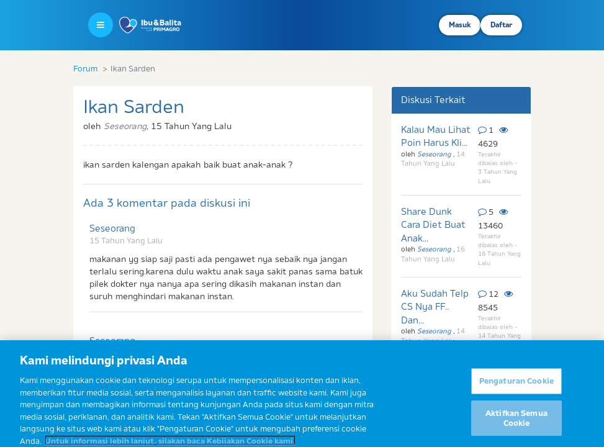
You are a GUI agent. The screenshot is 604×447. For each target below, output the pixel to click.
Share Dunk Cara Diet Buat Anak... (433, 224)
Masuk (460, 24)
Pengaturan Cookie (516, 388)
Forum (85, 68)
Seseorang (112, 228)
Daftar (501, 24)
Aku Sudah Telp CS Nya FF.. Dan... (435, 306)
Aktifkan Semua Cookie (516, 425)
